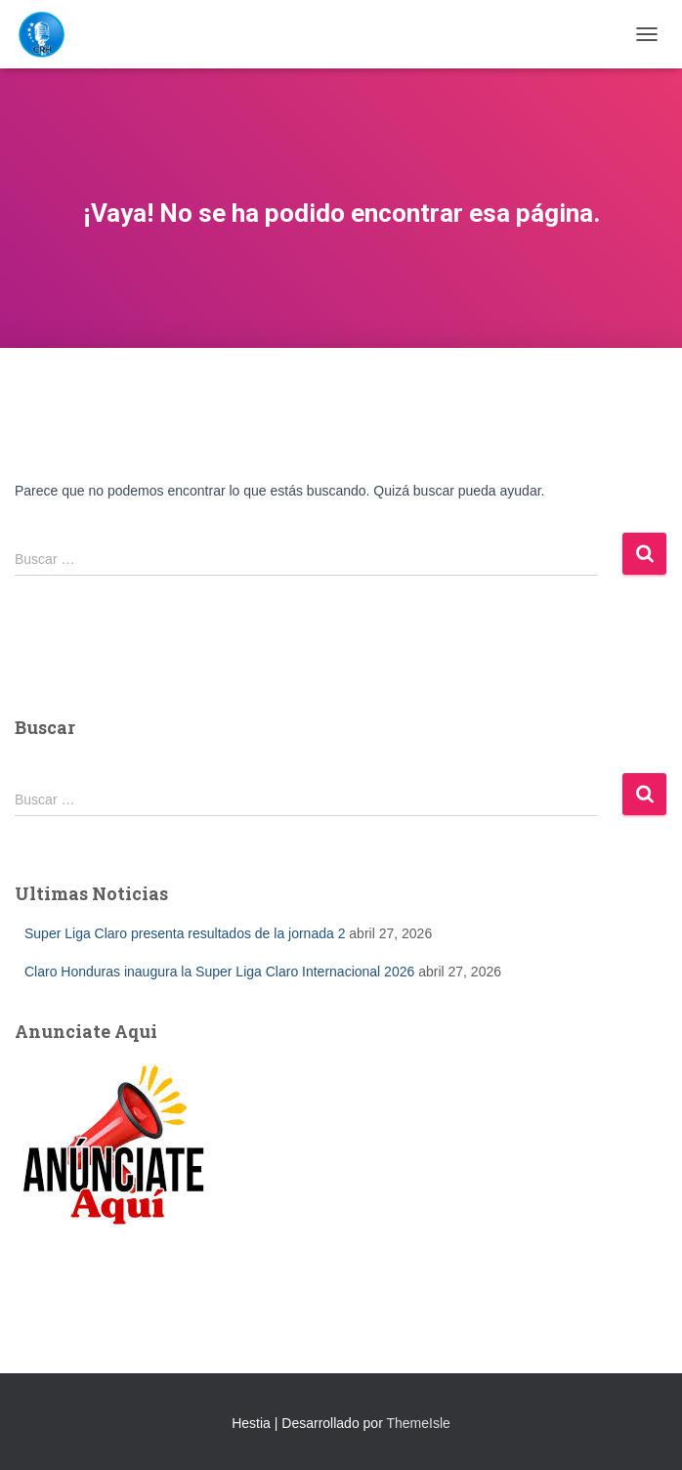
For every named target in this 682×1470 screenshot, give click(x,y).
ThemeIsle (417, 1423)
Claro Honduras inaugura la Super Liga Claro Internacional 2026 (219, 971)
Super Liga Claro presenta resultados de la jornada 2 (184, 933)
